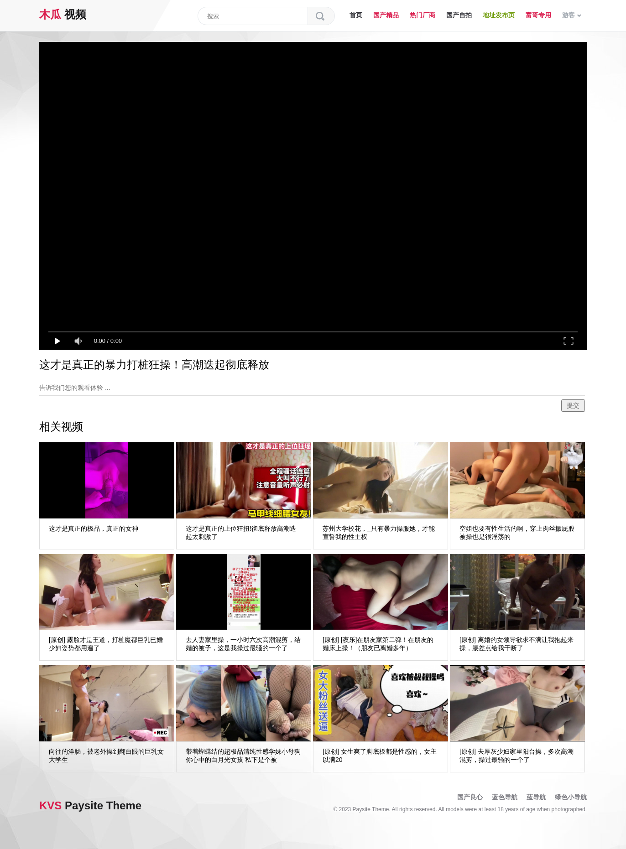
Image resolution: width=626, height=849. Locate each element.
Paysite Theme (90, 805)
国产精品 (386, 15)
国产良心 (470, 797)
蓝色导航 (504, 797)
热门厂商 (422, 15)
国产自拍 (459, 15)
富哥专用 (538, 15)
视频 (62, 14)
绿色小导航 (571, 797)
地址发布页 (499, 15)
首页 (356, 15)
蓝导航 (536, 797)
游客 (571, 15)
